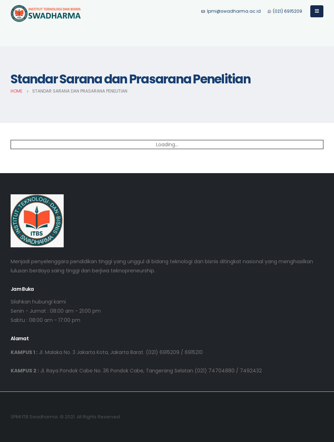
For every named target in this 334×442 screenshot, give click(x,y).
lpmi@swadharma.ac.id (231, 11)
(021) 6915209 (285, 11)
